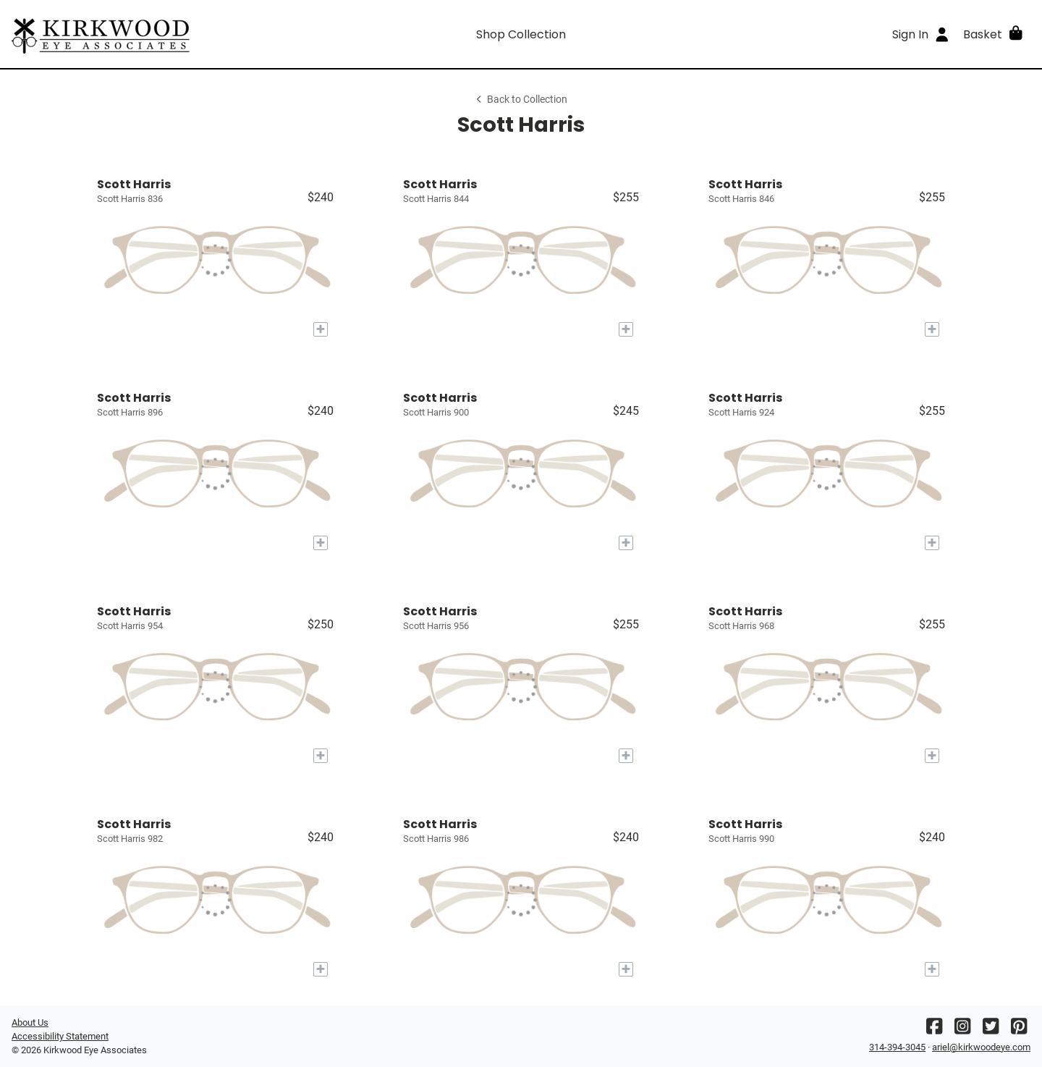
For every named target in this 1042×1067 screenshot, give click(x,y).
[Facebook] (934, 1029)
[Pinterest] (1018, 1029)
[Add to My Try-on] (321, 329)
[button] (993, 34)
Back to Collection (521, 99)
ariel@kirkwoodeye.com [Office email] (981, 1047)
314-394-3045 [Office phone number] (897, 1047)
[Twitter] (990, 1029)
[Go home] (139, 34)
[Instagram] (962, 1029)
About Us (30, 1022)
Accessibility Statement (60, 1036)
